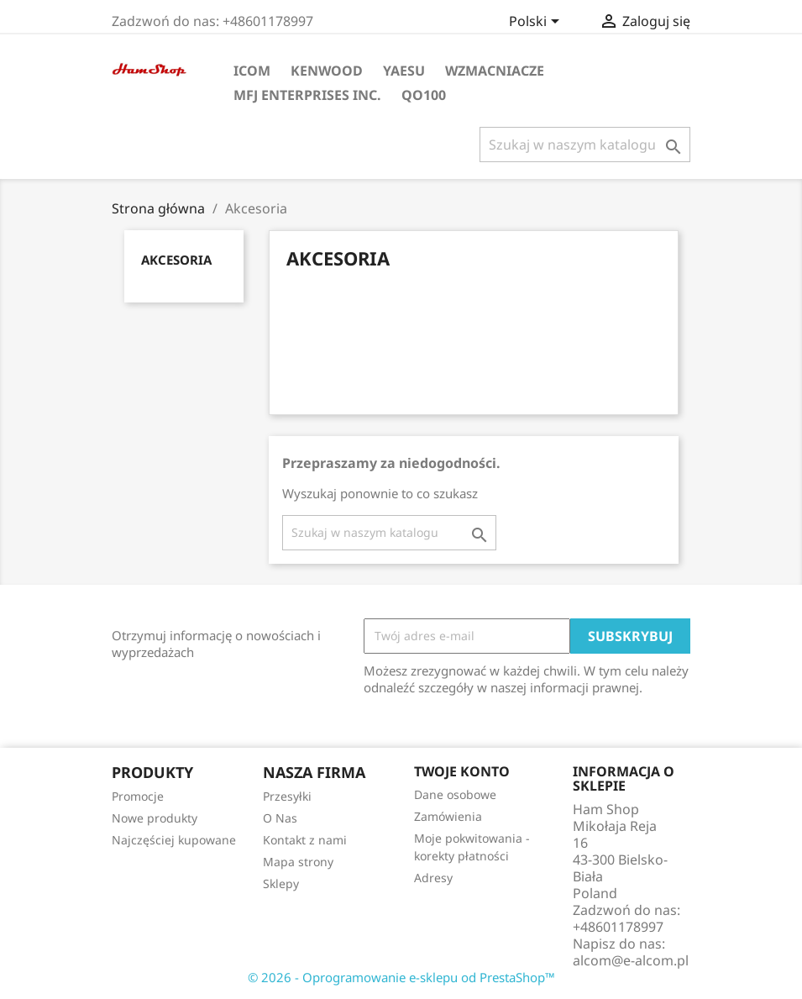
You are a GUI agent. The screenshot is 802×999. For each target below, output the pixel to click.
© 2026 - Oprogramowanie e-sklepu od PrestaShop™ (401, 977)
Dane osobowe (455, 794)
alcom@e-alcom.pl (631, 960)
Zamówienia (448, 816)
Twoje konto (462, 771)
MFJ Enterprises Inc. (307, 95)
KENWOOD (327, 70)
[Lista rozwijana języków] (537, 23)
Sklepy (281, 883)
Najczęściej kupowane (174, 840)
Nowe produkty (154, 818)
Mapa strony (298, 862)
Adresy (433, 878)
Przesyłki (287, 796)
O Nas (280, 818)
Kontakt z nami (305, 840)
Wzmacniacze (494, 70)
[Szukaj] (585, 144)
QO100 (423, 95)
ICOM (251, 70)
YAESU (404, 70)
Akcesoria (176, 259)
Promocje (138, 796)
